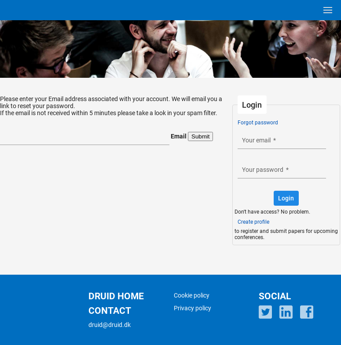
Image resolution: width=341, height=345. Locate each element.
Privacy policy (192, 308)
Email (179, 136)
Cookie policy (191, 295)
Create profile (253, 222)
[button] (286, 198)
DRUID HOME (116, 296)
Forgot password (258, 123)
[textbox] (84, 137)
